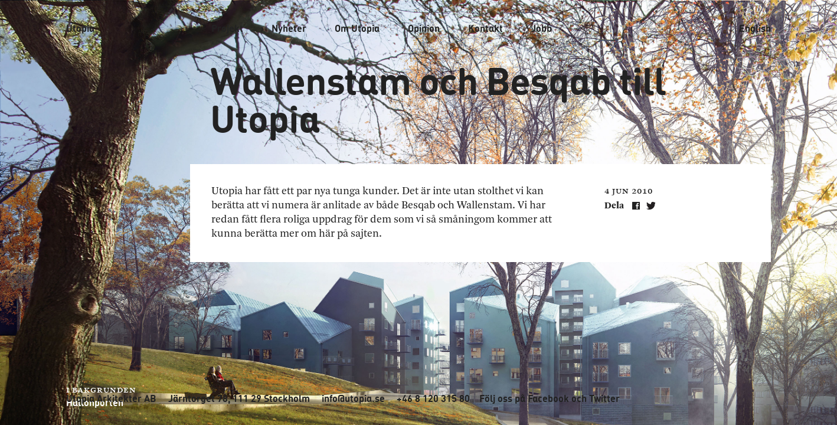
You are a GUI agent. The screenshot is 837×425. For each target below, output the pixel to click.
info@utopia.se (353, 398)
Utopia (80, 28)
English (755, 28)
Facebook (548, 398)
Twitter (604, 398)
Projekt (227, 28)
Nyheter (289, 28)
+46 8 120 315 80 (433, 398)
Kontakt (485, 28)
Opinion (424, 28)
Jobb (541, 28)
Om (357, 28)
